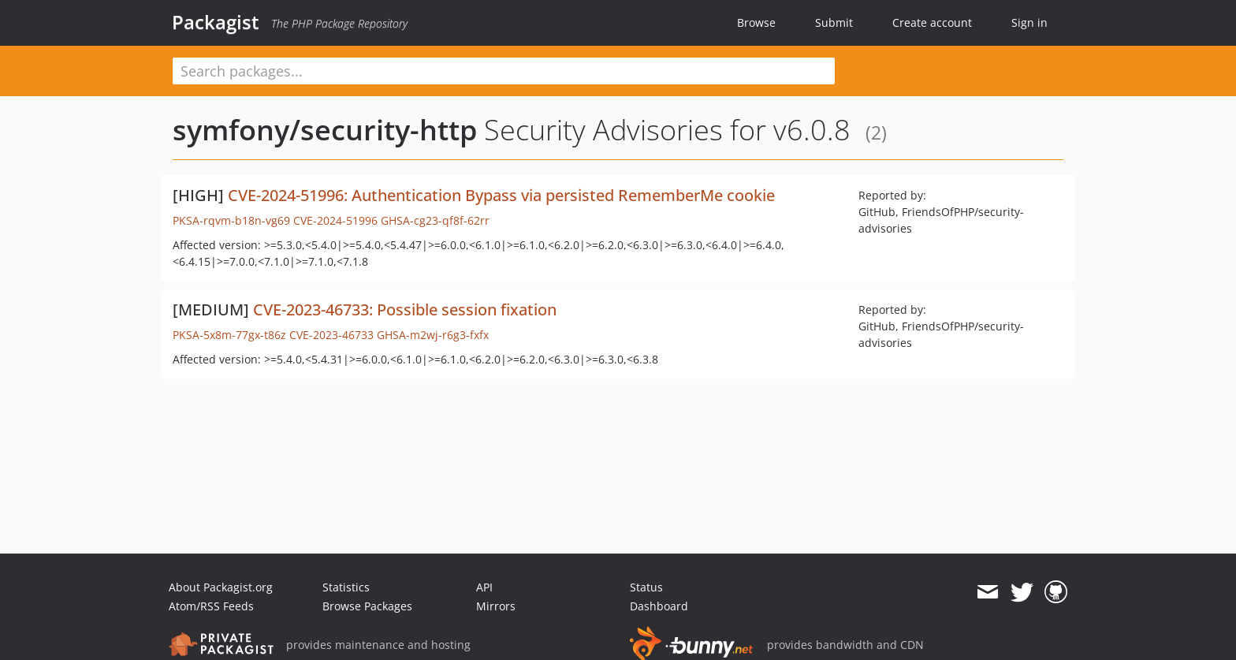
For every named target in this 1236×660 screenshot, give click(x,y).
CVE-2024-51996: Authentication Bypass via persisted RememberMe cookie (501, 195)
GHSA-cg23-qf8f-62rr (435, 220)
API (484, 587)
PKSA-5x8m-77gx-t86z (229, 334)
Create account (932, 22)
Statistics (346, 587)
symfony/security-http (325, 129)
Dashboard (659, 605)
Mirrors (496, 605)
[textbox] (504, 71)
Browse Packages (367, 605)
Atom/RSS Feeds (211, 605)
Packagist (215, 22)
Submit (834, 22)
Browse (756, 22)
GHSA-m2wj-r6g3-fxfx (433, 334)
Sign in (1029, 22)
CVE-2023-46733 (331, 334)
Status (646, 587)
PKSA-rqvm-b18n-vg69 (231, 220)
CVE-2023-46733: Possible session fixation (405, 309)
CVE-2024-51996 (335, 220)
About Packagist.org (221, 587)
